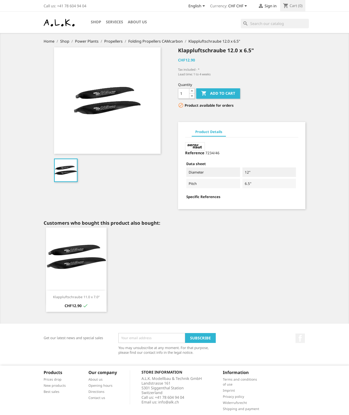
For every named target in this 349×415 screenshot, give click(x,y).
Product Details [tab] (208, 131)
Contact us (96, 397)
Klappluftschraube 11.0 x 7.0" (76, 297)
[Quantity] (183, 93)
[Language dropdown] (197, 6)
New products (55, 385)
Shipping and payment (241, 409)
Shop (96, 21)
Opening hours (100, 385)
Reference (194, 153)
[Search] (275, 23)
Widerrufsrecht (235, 402)
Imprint (229, 390)
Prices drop (53, 379)
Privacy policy (233, 396)
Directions (96, 391)
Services (114, 21)
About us (137, 21)
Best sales (51, 391)
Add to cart (218, 93)
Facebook (300, 338)
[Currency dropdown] (238, 6)
